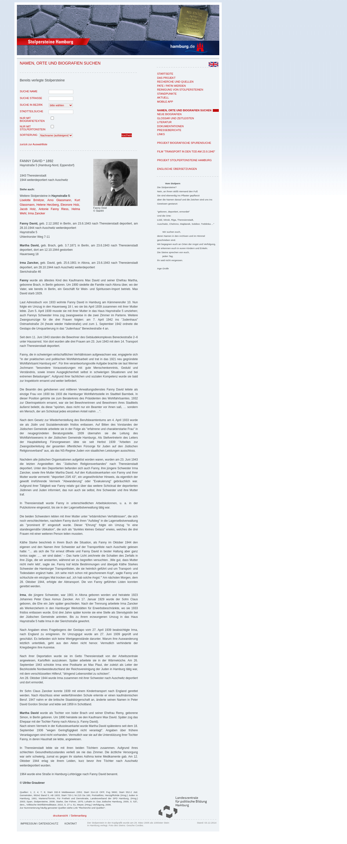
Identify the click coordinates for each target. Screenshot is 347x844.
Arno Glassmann (59, 200)
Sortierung (28, 134)
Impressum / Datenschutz (39, 823)
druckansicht (60, 815)
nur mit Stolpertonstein (32, 128)
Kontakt (71, 823)
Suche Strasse (31, 98)
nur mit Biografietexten (32, 119)
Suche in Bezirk (31, 104)
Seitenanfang (79, 815)
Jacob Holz (28, 209)
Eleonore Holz (70, 204)
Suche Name (28, 91)
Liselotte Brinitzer (32, 200)
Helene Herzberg (47, 204)
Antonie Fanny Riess (53, 209)
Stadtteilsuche (31, 111)
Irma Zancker (36, 213)
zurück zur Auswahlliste (33, 144)
